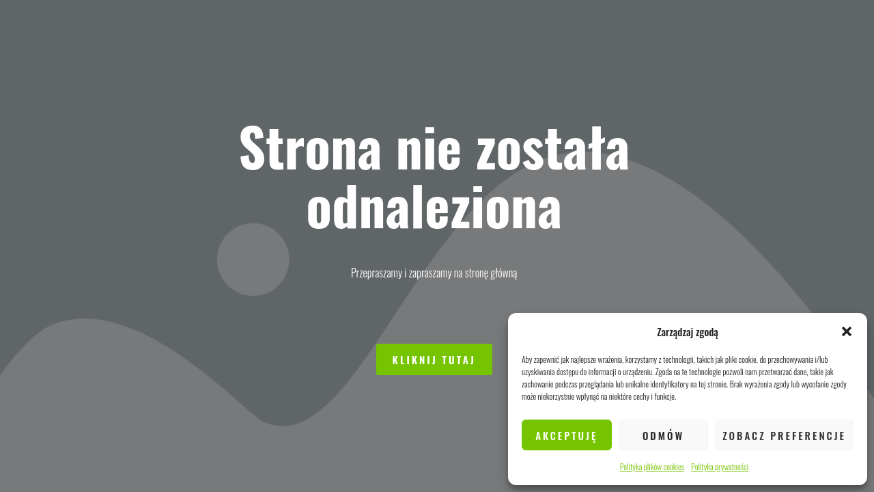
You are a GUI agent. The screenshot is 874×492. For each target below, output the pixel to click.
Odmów (663, 435)
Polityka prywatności (719, 466)
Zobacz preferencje (784, 435)
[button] (847, 331)
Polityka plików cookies (652, 466)
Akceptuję (566, 435)
